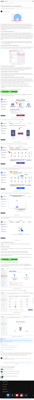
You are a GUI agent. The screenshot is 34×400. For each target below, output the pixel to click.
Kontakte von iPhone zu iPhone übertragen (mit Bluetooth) (9, 377)
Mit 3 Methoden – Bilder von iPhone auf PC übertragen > (8, 347)
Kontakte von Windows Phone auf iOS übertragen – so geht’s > (9, 345)
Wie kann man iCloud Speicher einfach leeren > (7, 349)
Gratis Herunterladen (5, 91)
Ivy (3, 11)
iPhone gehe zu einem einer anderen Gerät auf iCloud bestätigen (10, 372)
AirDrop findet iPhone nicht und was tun (7, 370)
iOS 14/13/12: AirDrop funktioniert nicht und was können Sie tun (10, 374)
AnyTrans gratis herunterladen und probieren (11, 257)
